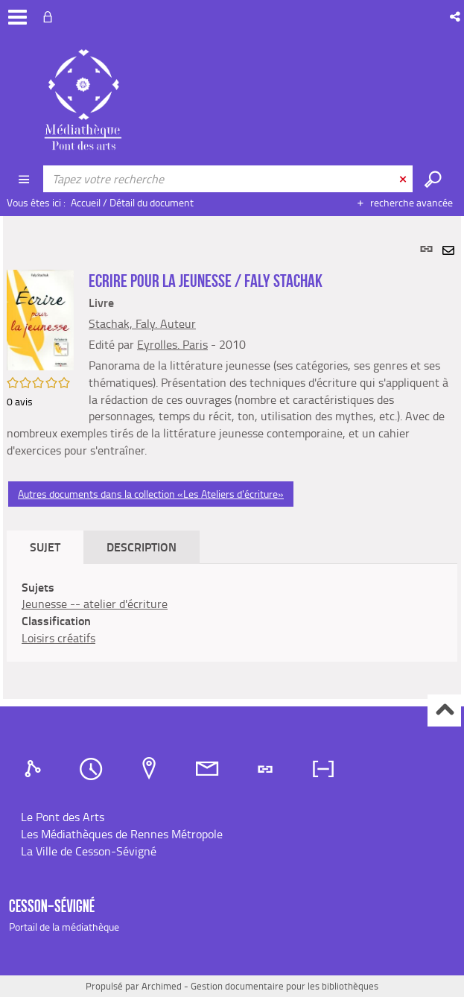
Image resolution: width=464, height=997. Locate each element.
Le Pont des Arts (62, 816)
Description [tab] (142, 546)
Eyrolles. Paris (172, 344)
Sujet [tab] (45, 546)
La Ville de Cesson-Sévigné (88, 851)
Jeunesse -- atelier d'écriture (95, 603)
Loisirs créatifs (58, 638)
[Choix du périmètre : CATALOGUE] (25, 178)
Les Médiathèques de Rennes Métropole (122, 834)
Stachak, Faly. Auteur (142, 323)
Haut (444, 710)
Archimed (162, 986)
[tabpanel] (232, 457)
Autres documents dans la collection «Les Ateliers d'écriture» (151, 494)
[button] (456, 16)
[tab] (35, 769)
